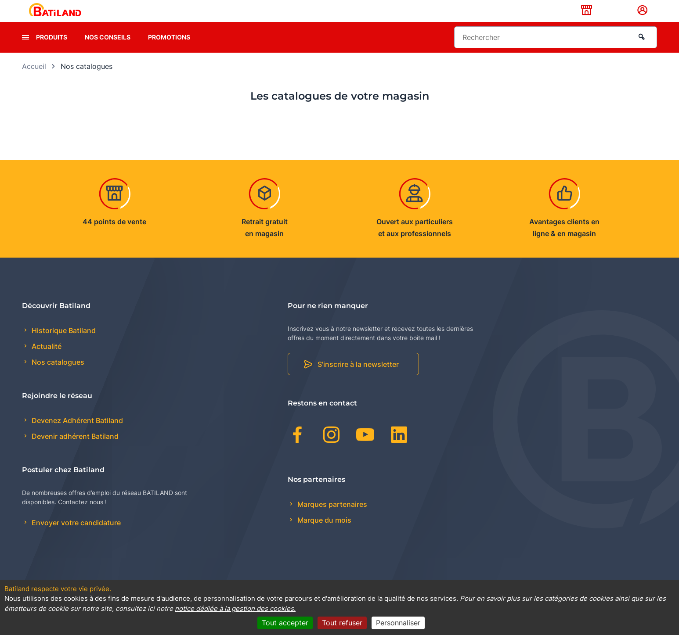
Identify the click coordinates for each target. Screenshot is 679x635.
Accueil (34, 79)
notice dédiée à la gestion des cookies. (235, 608)
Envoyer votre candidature (75, 536)
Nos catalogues (57, 376)
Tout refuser (342, 622)
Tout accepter (285, 622)
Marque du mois (323, 533)
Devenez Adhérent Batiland (76, 434)
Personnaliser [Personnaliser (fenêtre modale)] (398, 622)
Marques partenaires (331, 517)
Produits (51, 50)
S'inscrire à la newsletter (358, 378)
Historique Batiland (63, 344)
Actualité (45, 360)
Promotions (169, 50)
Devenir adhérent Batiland (74, 450)
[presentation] (25, 50)
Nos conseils (107, 50)
